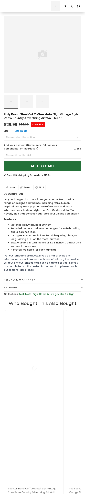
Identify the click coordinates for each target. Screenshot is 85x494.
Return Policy (12, 456)
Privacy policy (12, 435)
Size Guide (21, 131)
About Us (9, 478)
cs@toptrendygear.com (22, 397)
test (21, 294)
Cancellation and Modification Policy (26, 461)
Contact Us (11, 483)
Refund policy (12, 450)
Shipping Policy (13, 445)
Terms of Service (14, 440)
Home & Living (47, 294)
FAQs (7, 488)
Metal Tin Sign (65, 294)
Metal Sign (31, 294)
